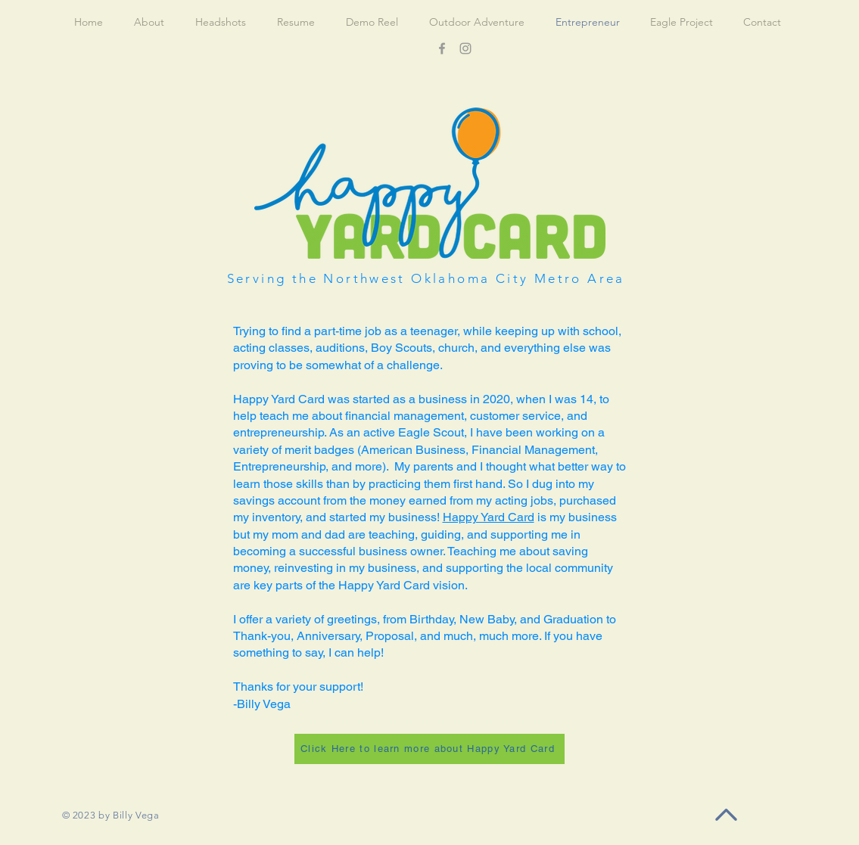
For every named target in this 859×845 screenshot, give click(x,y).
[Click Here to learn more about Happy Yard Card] (429, 749)
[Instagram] (465, 48)
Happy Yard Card (488, 517)
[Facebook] (442, 48)
